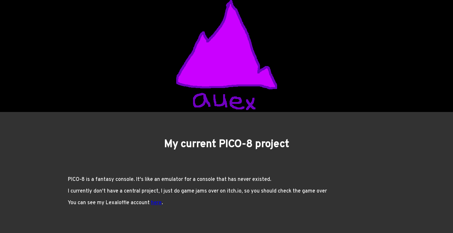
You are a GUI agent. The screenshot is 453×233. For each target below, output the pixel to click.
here (156, 203)
